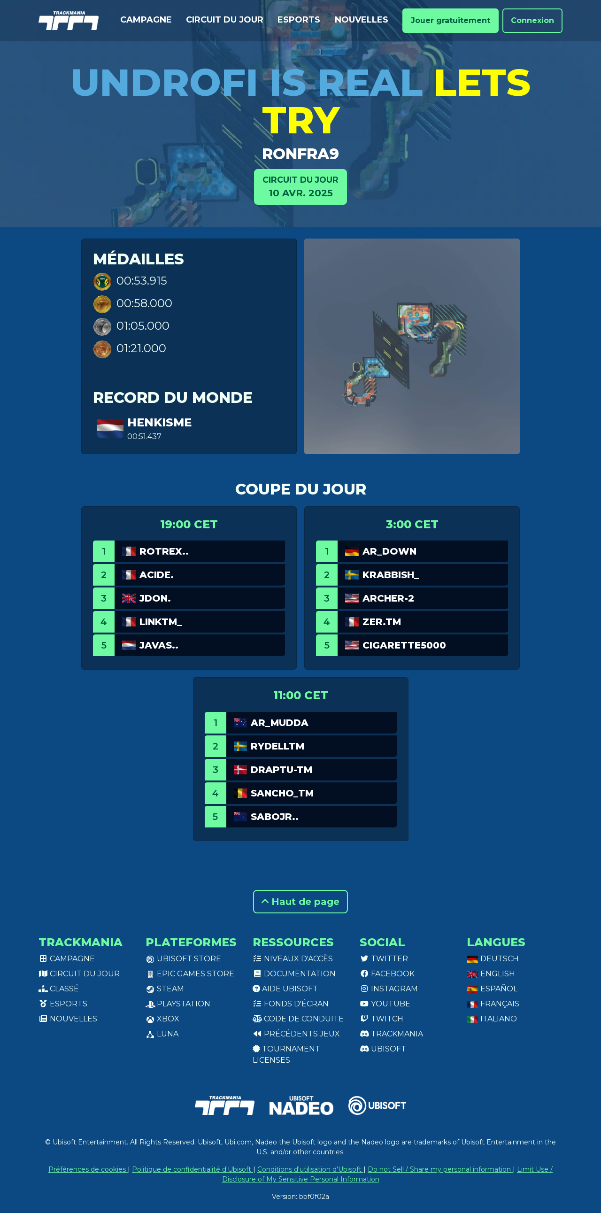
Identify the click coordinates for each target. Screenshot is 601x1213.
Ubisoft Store (183, 958)
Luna (162, 1033)
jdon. (155, 598)
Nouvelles (361, 20)
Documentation (294, 973)
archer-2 (388, 598)
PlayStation (178, 1003)
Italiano (492, 1018)
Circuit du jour (224, 20)
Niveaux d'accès (293, 958)
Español (492, 988)
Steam (165, 988)
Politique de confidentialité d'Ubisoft (192, 1169)
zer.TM (381, 621)
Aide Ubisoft (285, 988)
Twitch (381, 1018)
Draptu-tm (281, 769)
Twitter (384, 958)
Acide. (156, 574)
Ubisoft (383, 1048)
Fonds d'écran (291, 1003)
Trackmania (391, 1033)
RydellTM (277, 746)
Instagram (389, 988)
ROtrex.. (164, 551)
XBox (162, 1018)
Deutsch (493, 958)
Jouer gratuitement (450, 20)
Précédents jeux (296, 1033)
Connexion (532, 20)
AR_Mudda (279, 722)
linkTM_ (160, 621)
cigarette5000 (404, 645)
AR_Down (389, 551)
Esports (298, 20)
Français (493, 1003)
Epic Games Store (190, 973)
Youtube (385, 1003)
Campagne (146, 20)
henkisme (159, 422)
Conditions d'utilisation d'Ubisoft (310, 1169)
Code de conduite (298, 1018)
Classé (59, 988)
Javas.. (158, 645)
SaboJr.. (275, 816)
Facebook (387, 973)
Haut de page (300, 901)
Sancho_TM (282, 793)
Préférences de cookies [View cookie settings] (88, 1169)
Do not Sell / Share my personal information (440, 1169)
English (491, 973)
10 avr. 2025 (300, 186)
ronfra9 (300, 154)
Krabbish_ (390, 574)
